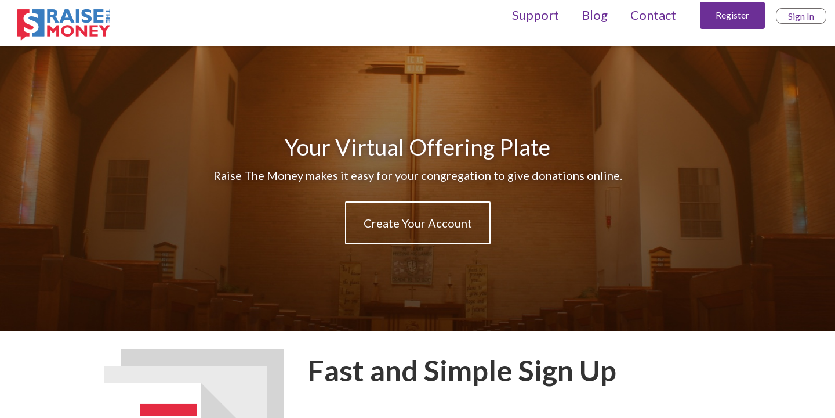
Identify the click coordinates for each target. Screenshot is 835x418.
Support (535, 15)
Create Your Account (418, 223)
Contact (653, 15)
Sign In (801, 15)
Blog (595, 15)
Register (732, 14)
